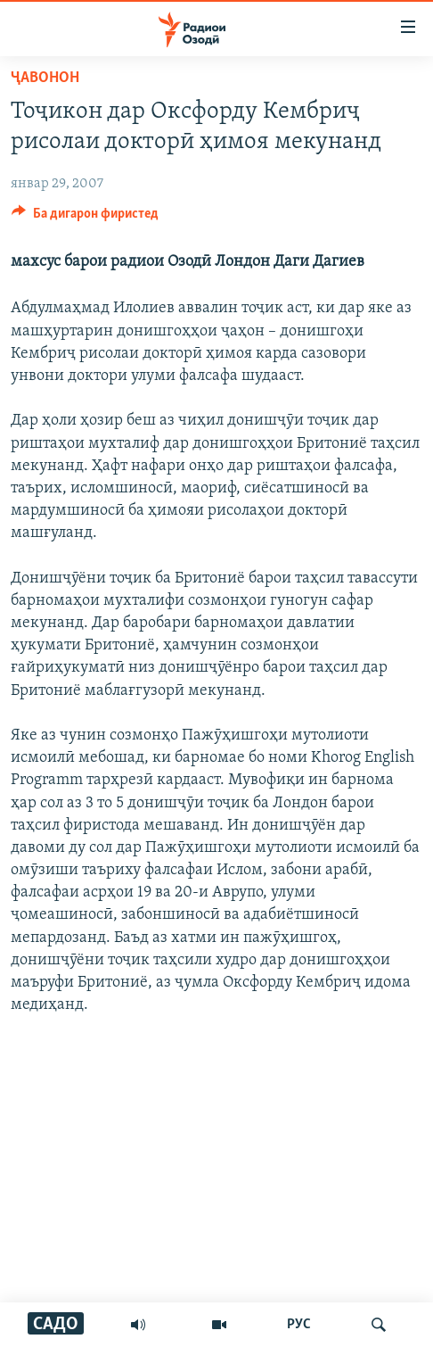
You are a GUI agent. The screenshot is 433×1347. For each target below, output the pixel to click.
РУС (299, 1325)
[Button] (85, 218)
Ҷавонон (45, 78)
